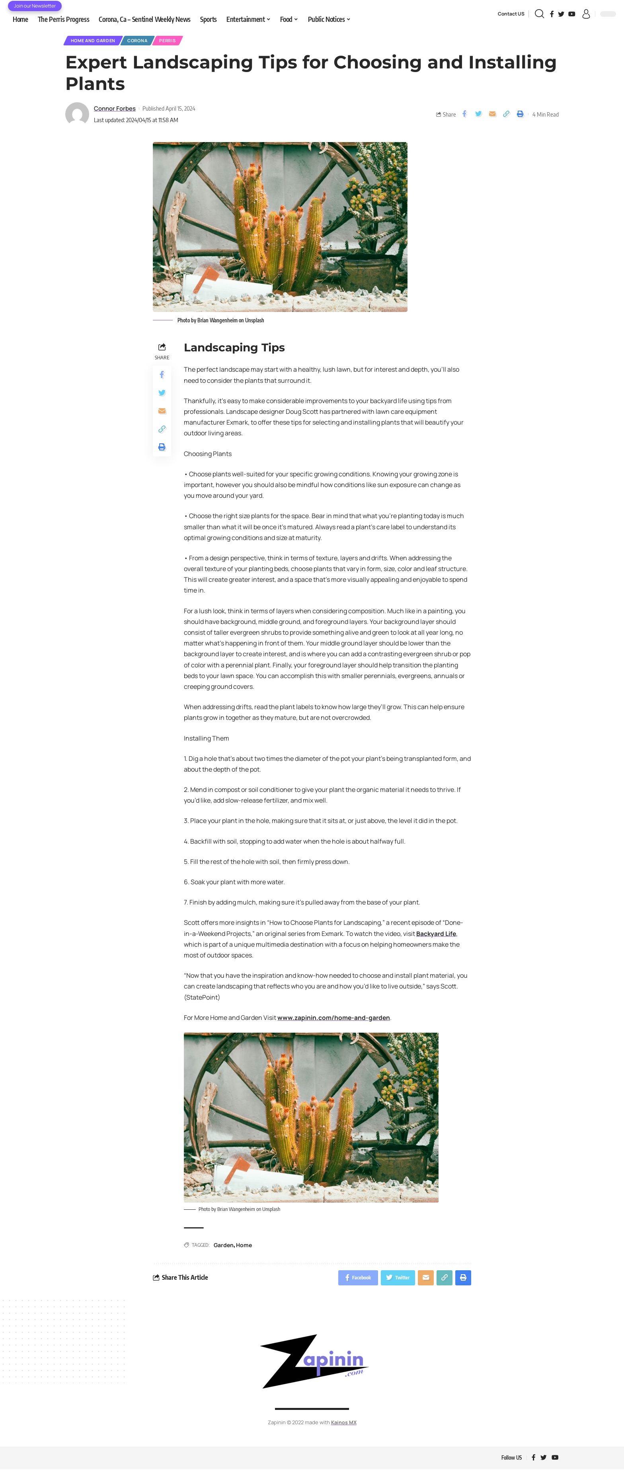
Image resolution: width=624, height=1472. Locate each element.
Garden (224, 1246)
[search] (539, 14)
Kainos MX (344, 1424)
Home (244, 1246)
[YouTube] (571, 14)
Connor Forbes (115, 110)
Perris (178, 41)
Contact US (511, 13)
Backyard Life (436, 934)
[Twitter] (561, 14)
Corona (144, 41)
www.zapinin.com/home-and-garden (334, 1018)
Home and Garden (95, 41)
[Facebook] (552, 14)
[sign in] (586, 14)
